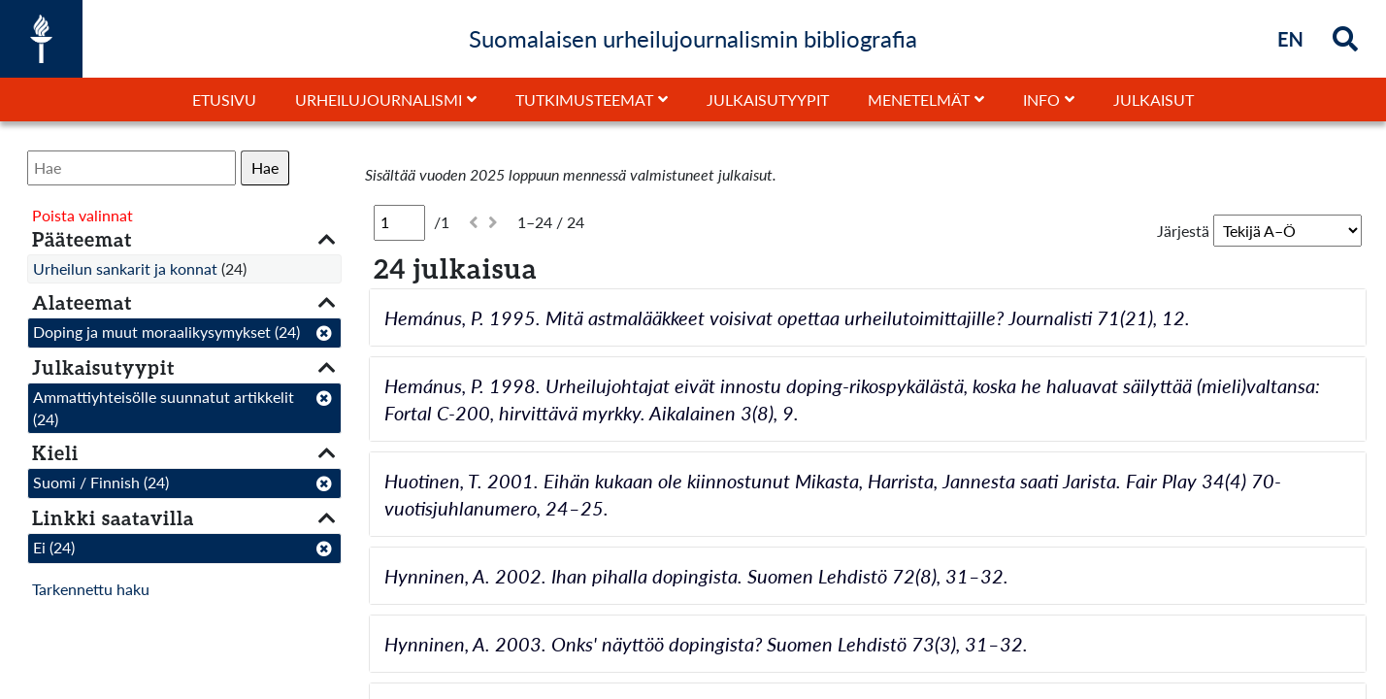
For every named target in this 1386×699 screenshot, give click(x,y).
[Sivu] (399, 222)
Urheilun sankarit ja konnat (125, 268)
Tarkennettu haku (90, 589)
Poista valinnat (82, 215)
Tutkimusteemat (584, 99)
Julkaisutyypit (768, 99)
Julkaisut (1153, 99)
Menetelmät (919, 99)
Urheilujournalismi (378, 99)
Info (1041, 99)
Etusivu (224, 99)
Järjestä (1183, 230)
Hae (265, 167)
